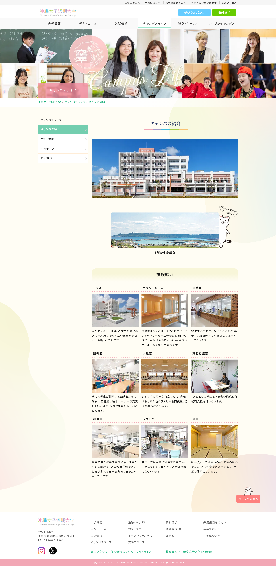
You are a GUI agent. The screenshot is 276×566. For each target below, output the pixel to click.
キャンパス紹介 (50, 129)
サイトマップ (143, 551)
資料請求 (224, 13)
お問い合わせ (99, 551)
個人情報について (122, 551)
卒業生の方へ (153, 2)
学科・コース (87, 24)
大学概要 (54, 24)
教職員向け (173, 551)
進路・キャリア (188, 24)
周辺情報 (46, 158)
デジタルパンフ (194, 13)
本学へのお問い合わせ (204, 2)
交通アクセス (228, 2)
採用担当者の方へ (175, 2)
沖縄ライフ (47, 148)
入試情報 (121, 24)
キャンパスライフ (154, 24)
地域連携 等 (173, 529)
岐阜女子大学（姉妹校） (198, 551)
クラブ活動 (47, 139)
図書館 (170, 536)
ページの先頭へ (248, 499)
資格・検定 (134, 529)
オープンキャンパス (221, 24)
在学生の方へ (132, 2)
